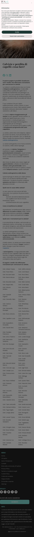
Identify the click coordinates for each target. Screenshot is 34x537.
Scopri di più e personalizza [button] (17, 533)
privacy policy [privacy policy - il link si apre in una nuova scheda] (15, 509)
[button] (31, 500)
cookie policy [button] (7, 516)
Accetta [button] (17, 529)
